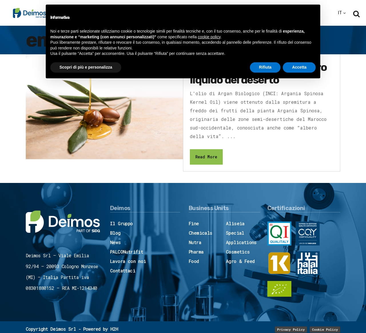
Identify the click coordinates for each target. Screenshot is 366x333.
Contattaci (122, 271)
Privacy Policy (291, 329)
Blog (115, 233)
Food (194, 261)
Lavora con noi (128, 261)
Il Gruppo (121, 223)
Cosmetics (238, 252)
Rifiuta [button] (265, 67)
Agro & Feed (240, 261)
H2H (114, 329)
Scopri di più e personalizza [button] (85, 67)
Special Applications (241, 237)
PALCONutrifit (126, 252)
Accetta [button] (299, 67)
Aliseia (235, 223)
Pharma (196, 252)
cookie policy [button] (209, 37)
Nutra (195, 242)
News (115, 242)
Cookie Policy (325, 329)
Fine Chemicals (200, 228)
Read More (206, 156)
